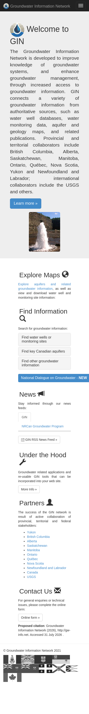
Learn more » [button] (26, 203)
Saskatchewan (37, 545)
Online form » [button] (30, 617)
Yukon (31, 532)
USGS (31, 577)
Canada (32, 572)
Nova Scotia (35, 563)
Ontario (32, 554)
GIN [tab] (24, 417)
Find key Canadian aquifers (43, 351)
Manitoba (33, 550)
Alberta (32, 541)
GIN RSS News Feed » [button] (39, 440)
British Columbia (38, 537)
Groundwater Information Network (36, 6)
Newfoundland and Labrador (46, 568)
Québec (32, 559)
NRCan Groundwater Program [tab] (42, 426)
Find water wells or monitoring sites (36, 339)
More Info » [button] (29, 489)
